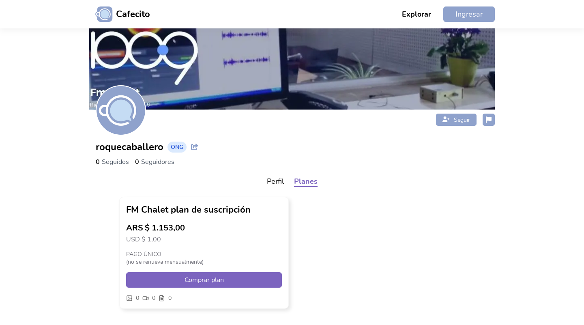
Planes (306, 181)
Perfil (275, 181)
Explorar (416, 14)
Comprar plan (204, 279)
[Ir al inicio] (119, 14)
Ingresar (469, 14)
